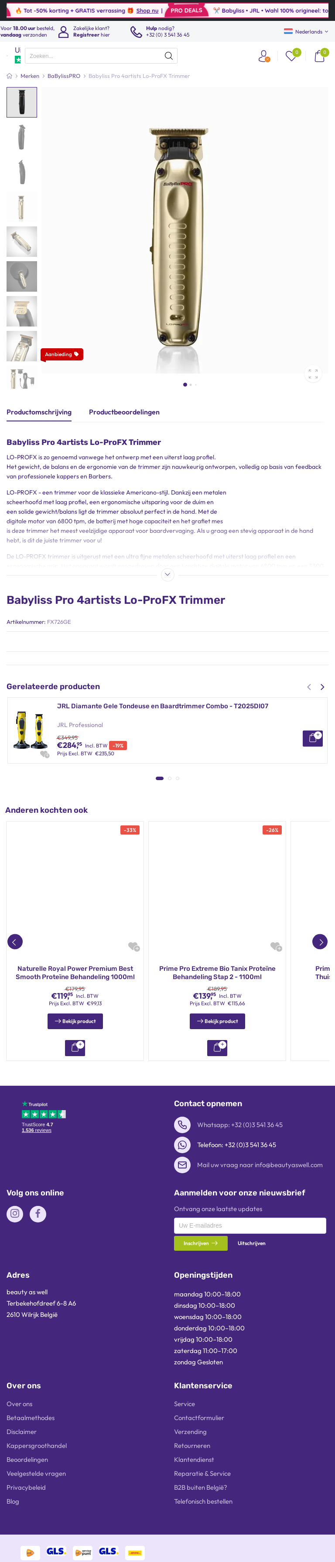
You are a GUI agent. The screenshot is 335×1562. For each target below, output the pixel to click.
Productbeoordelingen (124, 411)
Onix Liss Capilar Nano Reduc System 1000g (126, 847)
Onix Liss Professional (86, 866)
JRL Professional (80, 725)
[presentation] (101, 56)
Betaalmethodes (31, 1554)
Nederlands (303, 31)
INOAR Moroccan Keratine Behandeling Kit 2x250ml (217, 1109)
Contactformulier (199, 1554)
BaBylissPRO (74, 795)
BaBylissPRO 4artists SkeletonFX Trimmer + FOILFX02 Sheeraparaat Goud (173, 777)
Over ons (19, 1540)
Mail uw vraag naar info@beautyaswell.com (260, 1301)
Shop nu (168, 10)
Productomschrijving (39, 411)
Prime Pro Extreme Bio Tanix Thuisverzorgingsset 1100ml (75, 1109)
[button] (185, 385)
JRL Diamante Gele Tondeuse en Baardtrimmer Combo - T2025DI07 (162, 706)
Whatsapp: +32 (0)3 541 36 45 (240, 1261)
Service (184, 1540)
